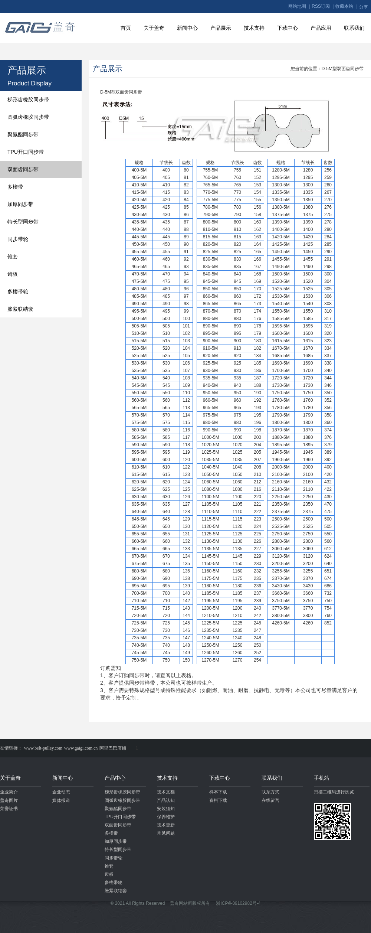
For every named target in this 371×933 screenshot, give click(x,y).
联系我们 (354, 28)
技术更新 (166, 825)
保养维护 (166, 816)
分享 (363, 7)
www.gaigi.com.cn (81, 748)
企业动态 (61, 792)
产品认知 (166, 800)
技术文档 (166, 792)
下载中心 (287, 28)
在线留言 (270, 800)
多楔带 (15, 187)
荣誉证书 (9, 808)
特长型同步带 (23, 222)
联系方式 (270, 792)
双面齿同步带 (23, 169)
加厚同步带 (20, 204)
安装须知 (166, 808)
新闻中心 (187, 28)
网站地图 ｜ (300, 6)
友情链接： (11, 748)
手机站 (321, 778)
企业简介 (9, 792)
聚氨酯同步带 (23, 134)
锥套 (12, 257)
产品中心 (115, 778)
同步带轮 (17, 239)
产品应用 (321, 28)
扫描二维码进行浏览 (334, 792)
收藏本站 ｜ (347, 6)
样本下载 (218, 792)
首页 (126, 28)
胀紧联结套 (20, 309)
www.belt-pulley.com (43, 748)
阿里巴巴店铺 (112, 748)
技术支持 (254, 28)
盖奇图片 (9, 800)
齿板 (12, 274)
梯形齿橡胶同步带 (28, 99)
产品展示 (220, 28)
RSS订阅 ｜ (323, 6)
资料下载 (218, 800)
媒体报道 (61, 800)
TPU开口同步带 (25, 152)
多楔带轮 (17, 291)
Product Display (29, 83)
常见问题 (166, 833)
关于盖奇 (154, 28)
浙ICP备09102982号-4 (238, 903)
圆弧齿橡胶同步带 (28, 117)
